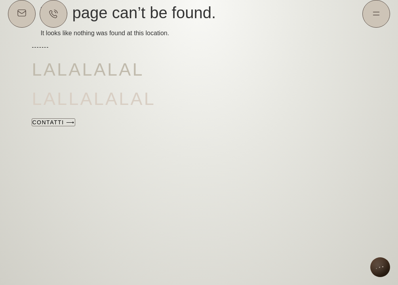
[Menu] (376, 14)
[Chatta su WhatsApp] (53, 14)
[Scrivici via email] (22, 14)
